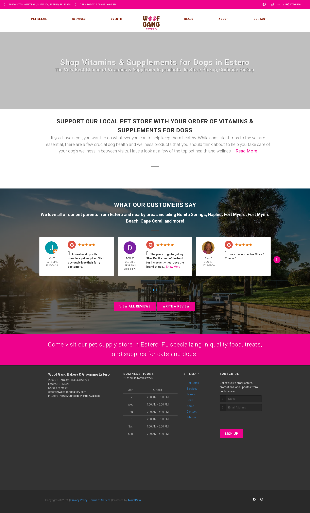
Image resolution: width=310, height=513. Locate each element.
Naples (215, 214)
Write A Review (176, 306)
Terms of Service (100, 500)
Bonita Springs (191, 214)
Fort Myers (235, 214)
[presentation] (241, 418)
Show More (173, 266)
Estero (116, 214)
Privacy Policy (78, 500)
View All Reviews (135, 306)
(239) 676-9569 (58, 387)
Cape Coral (151, 221)
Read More (246, 150)
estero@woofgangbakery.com (67, 391)
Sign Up (231, 434)
